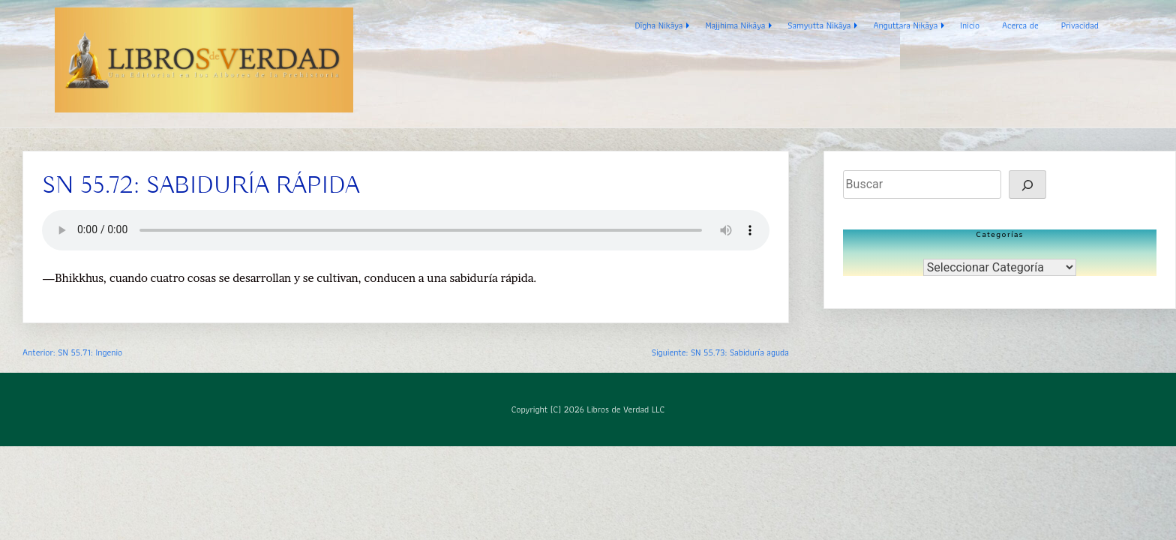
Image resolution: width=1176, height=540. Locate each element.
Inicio (970, 25)
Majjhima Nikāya (735, 25)
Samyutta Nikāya (819, 25)
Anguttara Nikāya (905, 25)
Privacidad (1080, 25)
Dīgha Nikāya (659, 25)
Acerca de (1020, 25)
